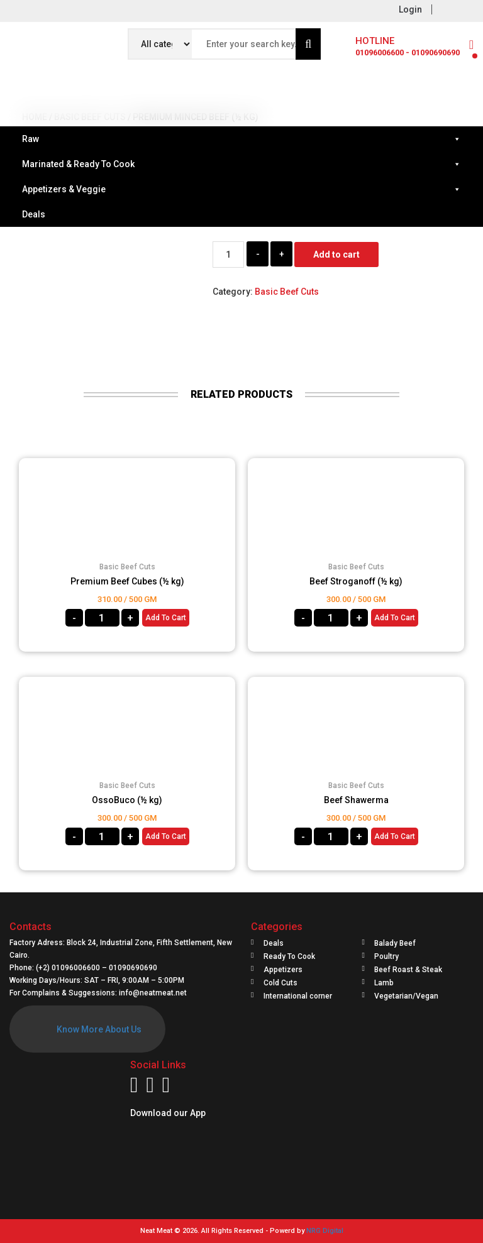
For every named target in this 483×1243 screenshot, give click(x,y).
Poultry (386, 956)
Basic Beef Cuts (287, 292)
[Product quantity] (228, 254)
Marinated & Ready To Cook (241, 164)
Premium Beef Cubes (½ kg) (127, 581)
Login (410, 9)
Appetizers (283, 969)
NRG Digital (324, 1231)
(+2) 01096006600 (69, 967)
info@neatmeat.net (153, 992)
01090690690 (133, 967)
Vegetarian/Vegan (406, 996)
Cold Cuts (280, 982)
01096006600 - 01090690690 (407, 52)
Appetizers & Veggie (241, 189)
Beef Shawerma (356, 800)
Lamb (384, 982)
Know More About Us (99, 1029)
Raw (241, 138)
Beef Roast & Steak (408, 969)
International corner (298, 996)
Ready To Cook (289, 956)
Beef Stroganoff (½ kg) (355, 581)
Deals (33, 214)
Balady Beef (395, 943)
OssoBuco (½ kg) (127, 800)
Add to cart (336, 254)
